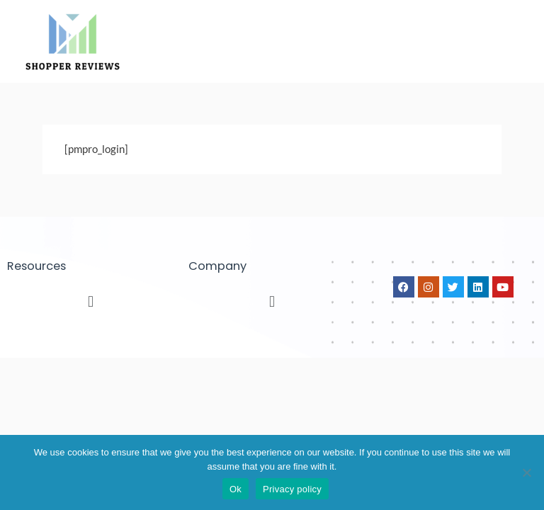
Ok (236, 489)
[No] (526, 472)
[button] (90, 301)
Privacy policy (292, 489)
